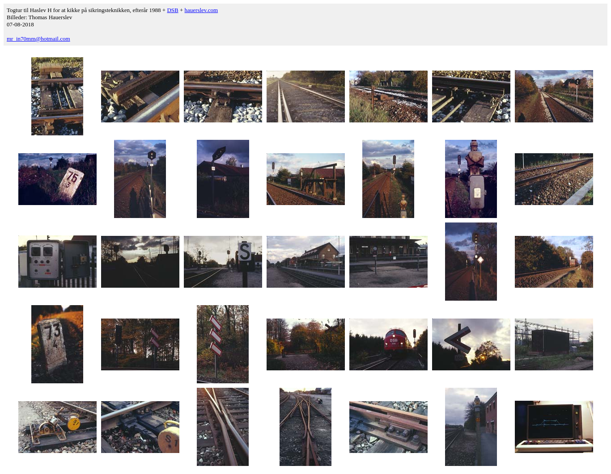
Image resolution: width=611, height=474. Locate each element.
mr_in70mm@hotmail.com (38, 38)
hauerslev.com (201, 10)
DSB (172, 10)
